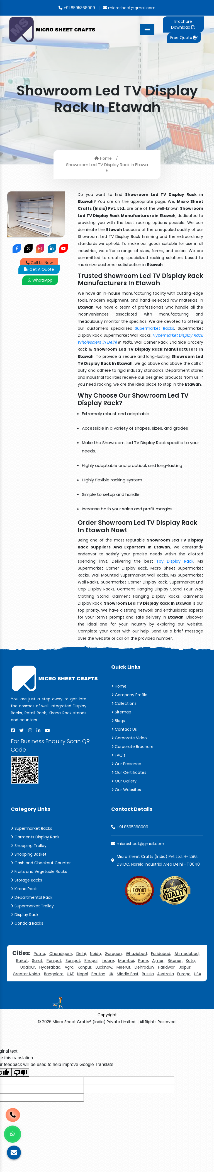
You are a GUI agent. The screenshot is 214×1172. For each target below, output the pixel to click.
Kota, (191, 960)
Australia (165, 974)
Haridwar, (167, 967)
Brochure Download (183, 24)
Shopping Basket (29, 854)
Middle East (127, 974)
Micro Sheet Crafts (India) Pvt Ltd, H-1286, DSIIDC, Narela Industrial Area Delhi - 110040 (158, 860)
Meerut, (123, 967)
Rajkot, (22, 960)
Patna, (40, 953)
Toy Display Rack (174, 561)
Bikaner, (175, 960)
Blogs (118, 720)
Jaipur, (185, 967)
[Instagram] (30, 730)
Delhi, (81, 953)
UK (111, 974)
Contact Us (124, 729)
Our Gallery (124, 781)
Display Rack (24, 914)
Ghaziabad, (137, 953)
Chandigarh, (61, 953)
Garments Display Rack (35, 837)
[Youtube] (47, 730)
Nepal (82, 974)
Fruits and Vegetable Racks (39, 871)
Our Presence (126, 764)
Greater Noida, (27, 974)
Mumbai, (126, 960)
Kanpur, (85, 967)
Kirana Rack (24, 889)
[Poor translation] (20, 1072)
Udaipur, (28, 967)
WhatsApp (40, 280)
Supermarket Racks (154, 328)
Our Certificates (128, 772)
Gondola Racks (27, 923)
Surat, (37, 960)
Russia (148, 974)
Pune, (143, 960)
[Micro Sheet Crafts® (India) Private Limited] (53, 29)
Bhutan (98, 974)
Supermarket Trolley (32, 906)
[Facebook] (13, 730)
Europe (184, 974)
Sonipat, (73, 960)
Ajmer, (158, 960)
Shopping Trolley (29, 845)
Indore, (108, 960)
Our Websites (126, 789)
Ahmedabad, (187, 953)
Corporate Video (129, 738)
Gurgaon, (114, 953)
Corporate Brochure (132, 746)
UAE (70, 974)
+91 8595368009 (77, 8)
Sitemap (121, 712)
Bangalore (54, 974)
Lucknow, (104, 967)
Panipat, (54, 960)
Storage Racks (26, 880)
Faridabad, (161, 953)
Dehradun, (145, 967)
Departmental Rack (31, 897)
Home (103, 158)
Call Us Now (39, 262)
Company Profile (129, 695)
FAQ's (118, 755)
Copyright (107, 1015)
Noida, (96, 953)
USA (197, 974)
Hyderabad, (50, 967)
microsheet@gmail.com (129, 8)
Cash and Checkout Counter (41, 863)
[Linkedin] (38, 730)
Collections (124, 703)
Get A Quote (39, 269)
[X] (21, 730)
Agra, (69, 967)
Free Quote (184, 37)
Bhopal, (91, 960)
